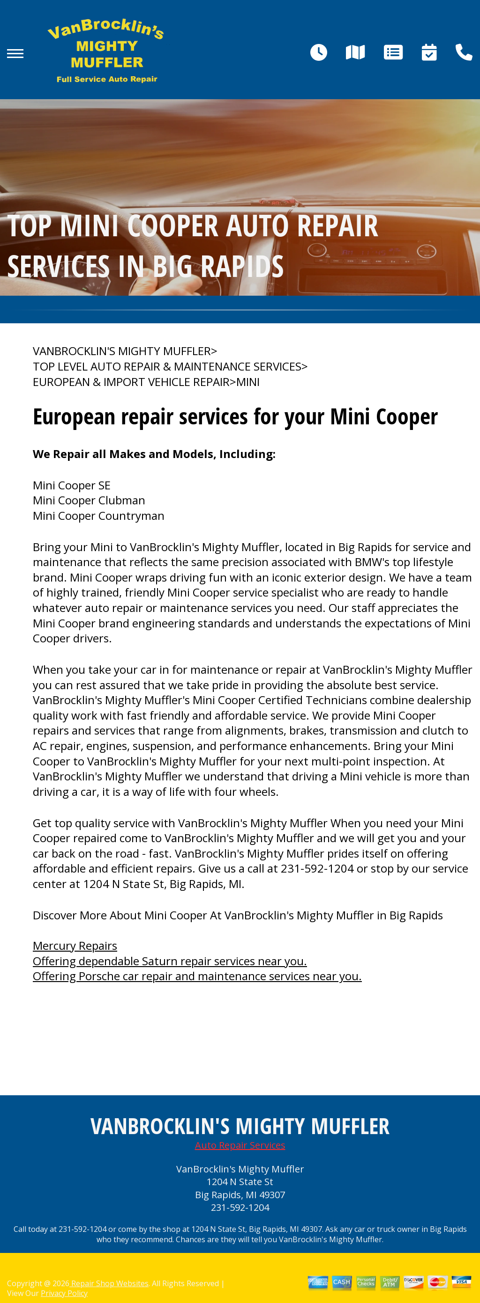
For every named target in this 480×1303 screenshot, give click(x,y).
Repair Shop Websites (109, 1283)
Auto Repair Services (240, 1145)
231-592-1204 (317, 868)
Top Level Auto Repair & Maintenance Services (167, 366)
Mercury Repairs (75, 945)
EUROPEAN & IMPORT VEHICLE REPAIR (131, 381)
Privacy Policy (64, 1293)
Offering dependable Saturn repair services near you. (170, 960)
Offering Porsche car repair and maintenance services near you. (197, 975)
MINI (248, 381)
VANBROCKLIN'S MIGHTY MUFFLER (122, 350)
